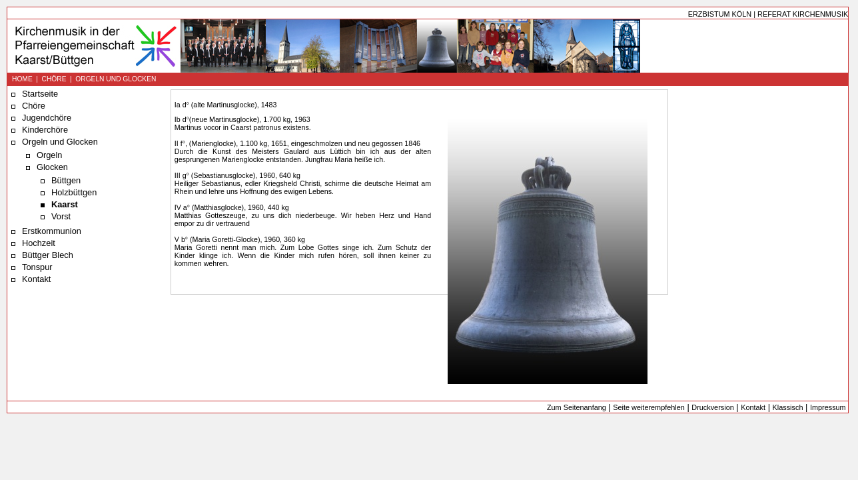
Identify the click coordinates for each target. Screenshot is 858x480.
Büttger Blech (47, 255)
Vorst (61, 216)
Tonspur (37, 267)
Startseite (40, 94)
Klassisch (788, 407)
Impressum (828, 407)
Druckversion (712, 407)
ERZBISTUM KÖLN (719, 14)
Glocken (52, 167)
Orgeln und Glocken (60, 142)
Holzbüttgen (74, 192)
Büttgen (66, 180)
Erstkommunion (51, 231)
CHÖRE (54, 79)
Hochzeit (38, 243)
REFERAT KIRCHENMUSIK (802, 14)
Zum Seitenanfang (576, 407)
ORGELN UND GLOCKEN (115, 79)
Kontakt (36, 279)
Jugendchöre (46, 118)
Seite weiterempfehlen (649, 407)
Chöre (33, 106)
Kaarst (64, 204)
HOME (22, 79)
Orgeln (49, 155)
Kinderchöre (45, 130)
